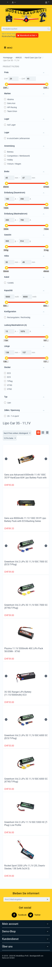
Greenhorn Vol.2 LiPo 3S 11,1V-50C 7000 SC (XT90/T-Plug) (26, 606)
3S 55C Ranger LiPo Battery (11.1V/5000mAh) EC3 (17, 693)
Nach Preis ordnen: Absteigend (17, 433)
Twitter (34, 915)
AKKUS (19, 57)
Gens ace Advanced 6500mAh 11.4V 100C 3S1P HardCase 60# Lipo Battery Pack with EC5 (25, 477)
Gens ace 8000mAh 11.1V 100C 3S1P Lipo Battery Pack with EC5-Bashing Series (25, 519)
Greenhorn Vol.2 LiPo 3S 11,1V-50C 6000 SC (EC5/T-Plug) (26, 737)
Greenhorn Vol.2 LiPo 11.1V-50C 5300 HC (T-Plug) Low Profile (26, 823)
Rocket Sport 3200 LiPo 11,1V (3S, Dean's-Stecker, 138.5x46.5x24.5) (24, 867)
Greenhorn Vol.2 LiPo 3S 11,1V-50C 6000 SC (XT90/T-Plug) (26, 780)
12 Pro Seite (10, 438)
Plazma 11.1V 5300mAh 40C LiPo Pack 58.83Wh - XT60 (23, 650)
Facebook (19, 915)
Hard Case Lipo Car (33, 57)
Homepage (7, 57)
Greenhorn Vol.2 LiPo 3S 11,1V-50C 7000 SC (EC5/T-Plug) (26, 563)
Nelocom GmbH (8, 958)
